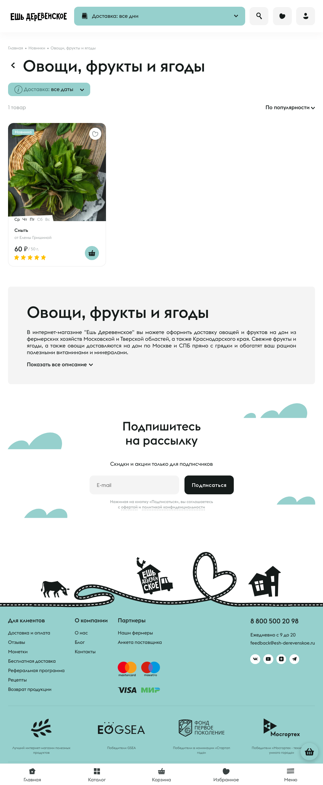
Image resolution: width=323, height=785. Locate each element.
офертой (129, 507)
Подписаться (209, 485)
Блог (80, 642)
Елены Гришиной (35, 238)
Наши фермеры (135, 632)
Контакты (85, 651)
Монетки (18, 651)
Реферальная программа (36, 670)
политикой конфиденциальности (173, 507)
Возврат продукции (29, 689)
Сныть (21, 230)
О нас (81, 632)
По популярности (287, 108)
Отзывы (16, 642)
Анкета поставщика (140, 642)
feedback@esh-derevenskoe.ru (282, 643)
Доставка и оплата (29, 632)
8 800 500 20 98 (273, 621)
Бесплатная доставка (32, 661)
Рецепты (17, 680)
